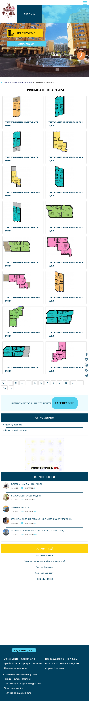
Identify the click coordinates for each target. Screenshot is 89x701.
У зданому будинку (12, 424)
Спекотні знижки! (44, 567)
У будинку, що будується (15, 430)
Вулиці (17, 679)
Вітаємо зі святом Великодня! (26, 496)
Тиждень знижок (44, 579)
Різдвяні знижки (44, 555)
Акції (72, 663)
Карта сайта (17, 688)
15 (4, 388)
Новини (64, 663)
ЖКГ (78, 663)
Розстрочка (51, 663)
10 (66, 382)
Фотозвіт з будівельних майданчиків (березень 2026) (37, 531)
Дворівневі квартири (15, 668)
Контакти (59, 668)
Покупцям (71, 658)
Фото (39, 683)
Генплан (8, 679)
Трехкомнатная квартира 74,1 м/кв (22, 124)
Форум (49, 668)
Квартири (26, 679)
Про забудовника (55, 658)
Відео (6, 688)
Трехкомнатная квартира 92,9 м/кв (65, 159)
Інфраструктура (28, 683)
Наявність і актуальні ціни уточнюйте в (44, 403)
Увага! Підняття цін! (21, 507)
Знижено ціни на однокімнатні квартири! (44, 561)
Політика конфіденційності (17, 693)
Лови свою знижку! (44, 573)
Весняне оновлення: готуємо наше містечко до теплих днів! (41, 519)
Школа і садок (11, 683)
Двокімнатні (28, 658)
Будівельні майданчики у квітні (27, 484)
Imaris (34, 674)
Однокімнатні (11, 658)
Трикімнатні (10, 663)
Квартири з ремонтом (31, 663)
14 (80, 382)
